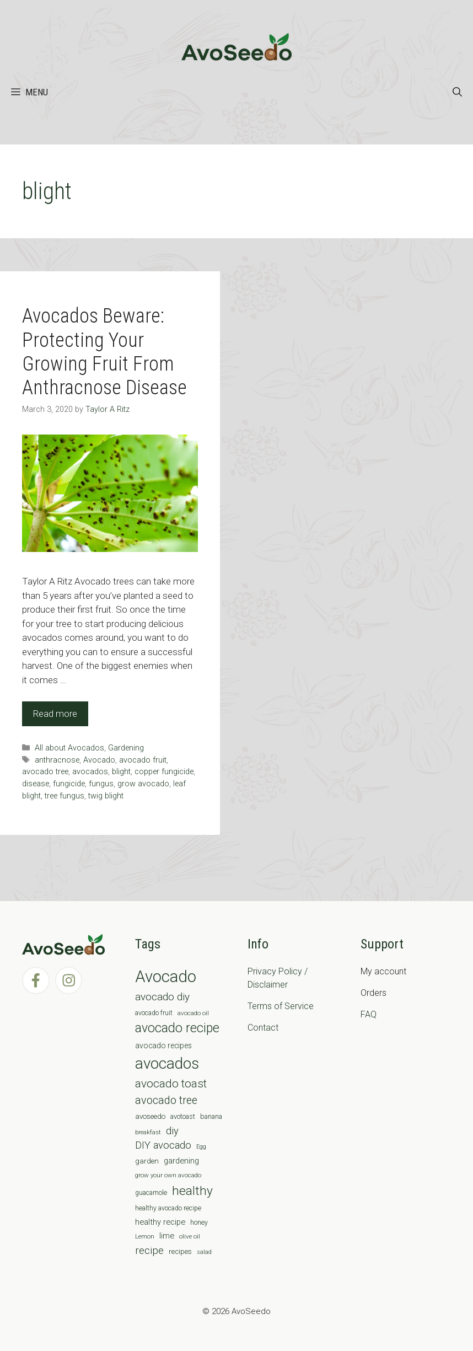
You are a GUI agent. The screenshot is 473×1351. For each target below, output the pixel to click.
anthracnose (57, 760)
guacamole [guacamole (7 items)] (151, 1193)
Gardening (126, 748)
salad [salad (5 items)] (204, 1252)
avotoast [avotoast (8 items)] (182, 1116)
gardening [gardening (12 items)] (181, 1161)
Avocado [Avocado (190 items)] (165, 976)
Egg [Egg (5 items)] (201, 1146)
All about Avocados (69, 748)
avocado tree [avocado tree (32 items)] (166, 1100)
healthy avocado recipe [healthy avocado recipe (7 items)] (168, 1208)
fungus (101, 784)
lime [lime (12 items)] (166, 1236)
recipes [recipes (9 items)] (180, 1251)
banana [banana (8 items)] (211, 1116)
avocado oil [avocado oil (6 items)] (193, 1013)
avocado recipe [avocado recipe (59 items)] (177, 1028)
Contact (263, 1027)
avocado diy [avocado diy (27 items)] (162, 996)
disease (35, 784)
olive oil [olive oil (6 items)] (189, 1236)
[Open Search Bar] (457, 92)
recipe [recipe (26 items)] (149, 1251)
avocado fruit (142, 760)
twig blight (105, 796)
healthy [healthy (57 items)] (192, 1190)
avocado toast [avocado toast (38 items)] (171, 1083)
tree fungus (64, 796)
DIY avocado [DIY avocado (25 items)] (163, 1145)
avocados (90, 771)
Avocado (99, 760)
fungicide (69, 784)
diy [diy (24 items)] (172, 1130)
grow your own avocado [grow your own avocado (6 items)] (168, 1175)
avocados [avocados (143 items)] (167, 1063)
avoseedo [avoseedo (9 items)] (150, 1116)
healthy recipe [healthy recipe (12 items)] (160, 1222)
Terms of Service (281, 1006)
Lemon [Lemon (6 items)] (144, 1236)
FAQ (369, 1014)
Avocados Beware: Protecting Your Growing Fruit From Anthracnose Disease (104, 351)
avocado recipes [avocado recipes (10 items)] (163, 1045)
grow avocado (143, 784)
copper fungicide (164, 771)
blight (121, 771)
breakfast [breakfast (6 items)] (148, 1132)
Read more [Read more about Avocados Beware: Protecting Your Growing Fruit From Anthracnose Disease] (55, 713)
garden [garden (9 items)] (147, 1161)
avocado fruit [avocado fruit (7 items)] (154, 1013)
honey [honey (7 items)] (199, 1222)
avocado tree (45, 771)
